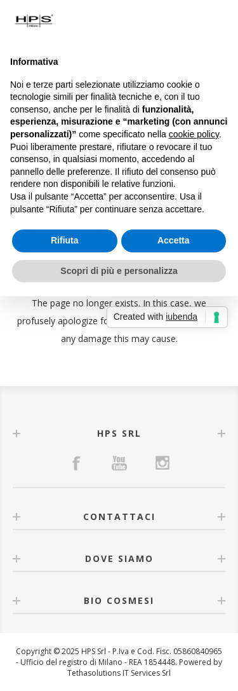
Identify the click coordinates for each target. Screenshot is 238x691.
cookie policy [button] (194, 134)
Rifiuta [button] (65, 240)
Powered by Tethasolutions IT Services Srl (144, 667)
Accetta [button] (173, 240)
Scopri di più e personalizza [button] (118, 271)
